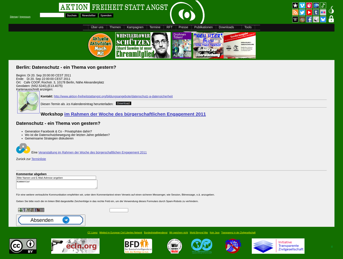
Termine (155, 27)
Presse (183, 27)
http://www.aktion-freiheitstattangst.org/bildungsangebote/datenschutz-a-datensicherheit (113, 96)
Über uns (97, 27)
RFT (169, 27)
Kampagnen (135, 27)
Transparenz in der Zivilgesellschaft (238, 234)
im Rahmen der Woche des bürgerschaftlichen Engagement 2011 (135, 113)
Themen (115, 27)
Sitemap (14, 17)
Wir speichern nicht (178, 234)
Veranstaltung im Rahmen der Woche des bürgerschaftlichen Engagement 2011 (92, 152)
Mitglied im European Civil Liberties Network (120, 234)
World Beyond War (199, 234)
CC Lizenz (93, 234)
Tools (248, 27)
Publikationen (203, 27)
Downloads (226, 27)
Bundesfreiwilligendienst (155, 234)
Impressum (25, 17)
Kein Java (214, 234)
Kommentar (58, 185)
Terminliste (38, 159)
